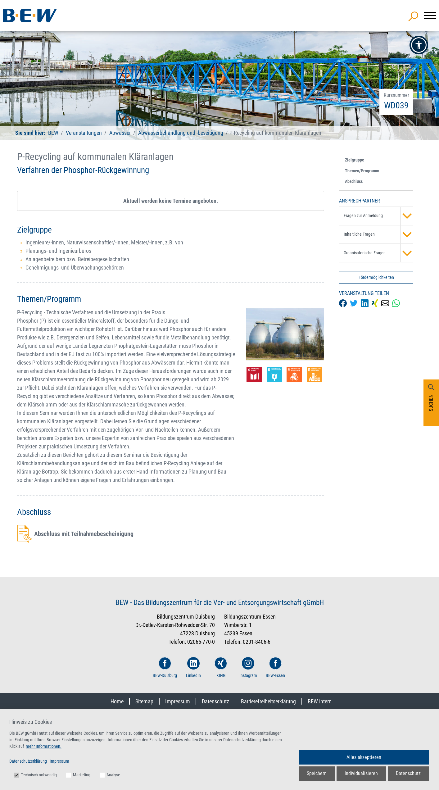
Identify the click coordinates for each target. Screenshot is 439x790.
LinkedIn (193, 667)
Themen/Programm (362, 170)
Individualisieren (361, 773)
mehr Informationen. (43, 746)
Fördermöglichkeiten (376, 277)
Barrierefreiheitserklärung (268, 701)
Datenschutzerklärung (28, 761)
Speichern (317, 773)
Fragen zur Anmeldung (378, 216)
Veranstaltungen (84, 132)
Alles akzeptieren (363, 757)
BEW (54, 132)
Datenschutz (215, 701)
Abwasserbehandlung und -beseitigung (180, 132)
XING (221, 667)
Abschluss (354, 181)
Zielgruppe (354, 159)
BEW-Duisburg (165, 667)
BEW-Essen (275, 667)
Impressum (177, 701)
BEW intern (320, 701)
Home (117, 701)
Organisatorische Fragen (378, 253)
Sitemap (144, 701)
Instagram (248, 667)
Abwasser (120, 132)
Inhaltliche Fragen (378, 234)
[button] (419, 45)
